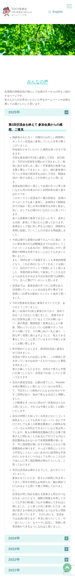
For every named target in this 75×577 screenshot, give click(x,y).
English (58, 11)
